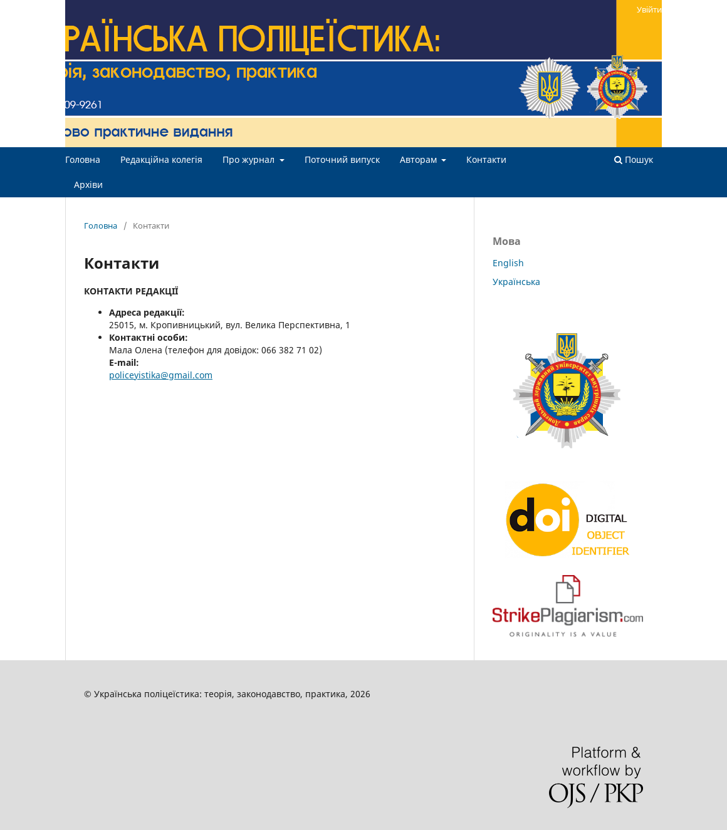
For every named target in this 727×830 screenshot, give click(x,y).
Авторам (419, 159)
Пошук (633, 159)
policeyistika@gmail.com (160, 375)
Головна (82, 159)
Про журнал (249, 159)
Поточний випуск (342, 159)
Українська (516, 282)
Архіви (88, 184)
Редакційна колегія (161, 159)
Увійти (649, 9)
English (508, 263)
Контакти (486, 159)
